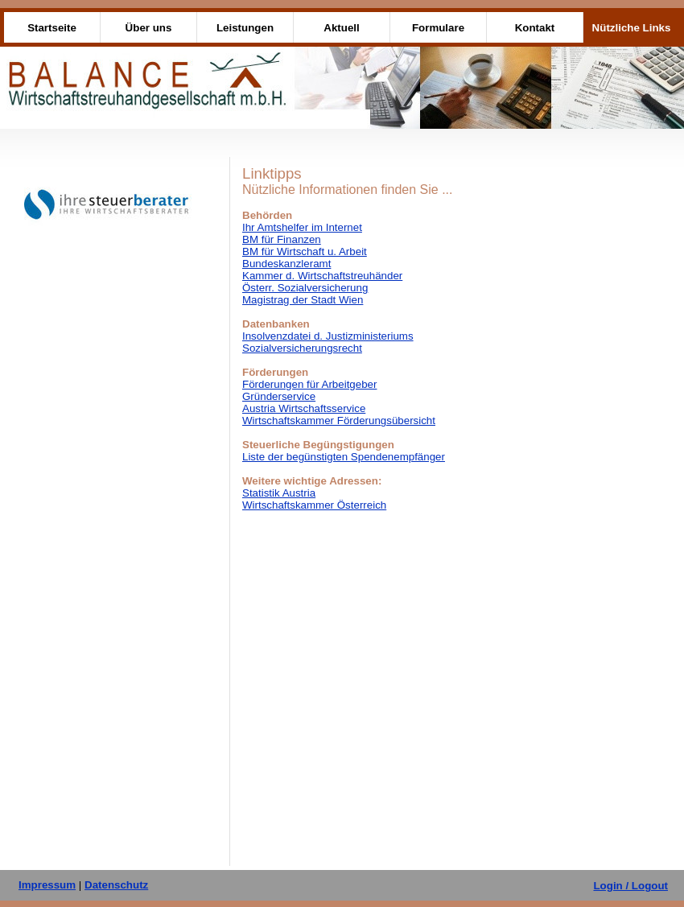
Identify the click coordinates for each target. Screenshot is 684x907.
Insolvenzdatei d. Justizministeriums (328, 336)
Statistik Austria (278, 493)
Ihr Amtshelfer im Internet (302, 227)
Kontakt (535, 28)
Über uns (149, 28)
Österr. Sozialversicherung (305, 288)
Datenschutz (116, 885)
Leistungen (245, 28)
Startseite (51, 28)
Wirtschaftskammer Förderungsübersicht (338, 420)
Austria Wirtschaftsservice (303, 408)
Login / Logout (630, 886)
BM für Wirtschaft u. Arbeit (304, 251)
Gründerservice (278, 396)
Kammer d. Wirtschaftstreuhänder (322, 276)
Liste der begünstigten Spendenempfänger (343, 457)
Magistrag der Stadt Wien (302, 300)
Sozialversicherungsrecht (302, 348)
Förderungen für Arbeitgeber (309, 384)
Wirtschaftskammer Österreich (314, 505)
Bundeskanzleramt (286, 264)
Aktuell (341, 28)
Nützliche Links (631, 28)
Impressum (47, 885)
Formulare (438, 28)
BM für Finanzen (281, 239)
